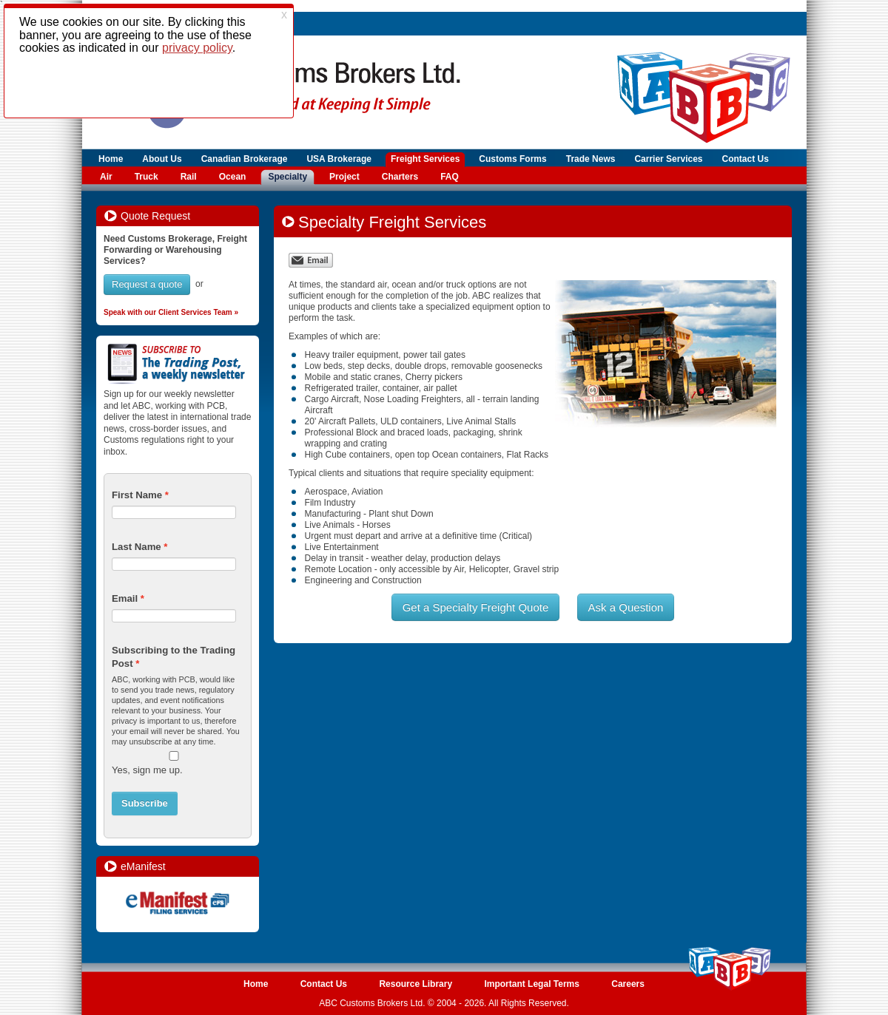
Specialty (287, 177)
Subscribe (144, 803)
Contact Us (745, 159)
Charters (400, 177)
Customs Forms (512, 159)
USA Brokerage (338, 159)
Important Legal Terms (531, 984)
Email (125, 598)
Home (110, 159)
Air (106, 177)
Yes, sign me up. (147, 769)
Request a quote (147, 284)
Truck (146, 177)
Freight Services (425, 159)
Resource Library (415, 984)
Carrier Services (668, 159)
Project (344, 177)
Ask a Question (626, 607)
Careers (628, 984)
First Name (137, 494)
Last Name (136, 546)
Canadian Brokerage (244, 159)
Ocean (232, 177)
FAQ (449, 177)
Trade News (591, 159)
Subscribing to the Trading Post (173, 657)
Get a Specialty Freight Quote (476, 607)
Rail (189, 177)
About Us (161, 159)
